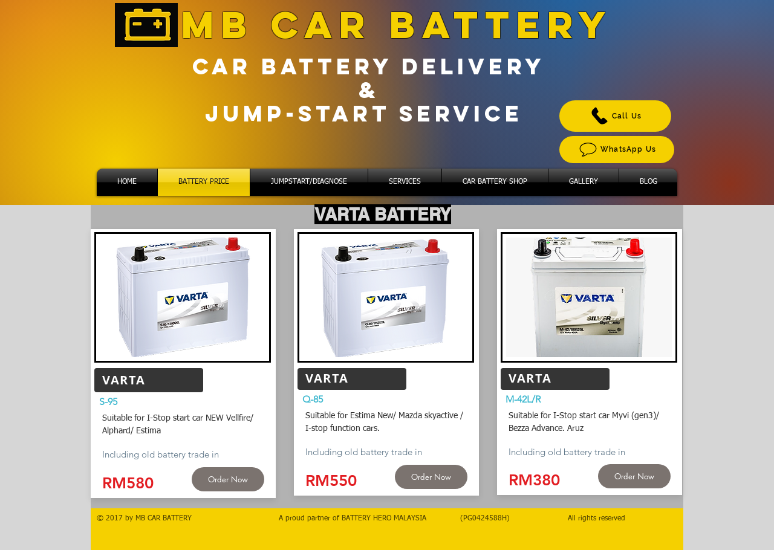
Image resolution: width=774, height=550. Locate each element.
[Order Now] (228, 479)
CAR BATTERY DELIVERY (368, 66)
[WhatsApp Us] (616, 149)
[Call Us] (615, 116)
